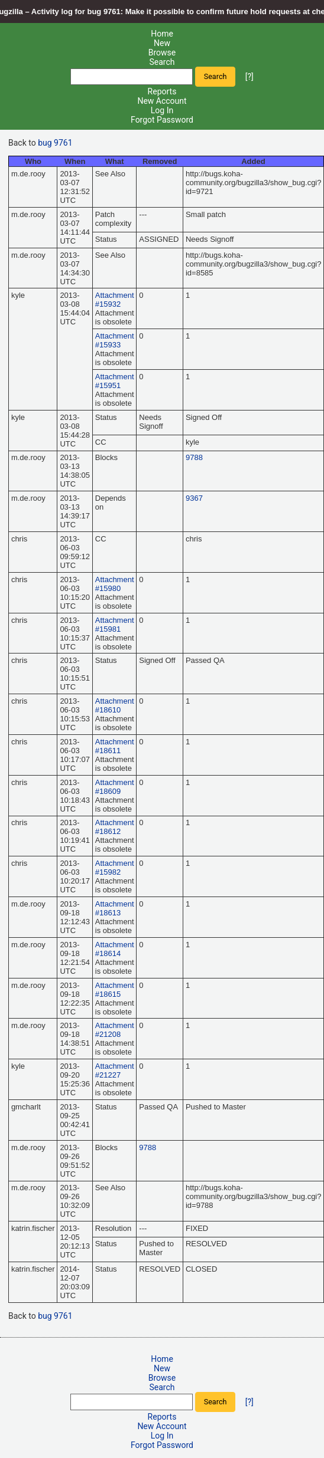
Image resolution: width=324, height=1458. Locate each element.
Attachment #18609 (114, 787)
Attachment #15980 (114, 584)
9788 (194, 457)
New (162, 43)
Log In (162, 110)
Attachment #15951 (114, 381)
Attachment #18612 (114, 827)
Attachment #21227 (114, 1070)
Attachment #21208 (114, 1030)
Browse (162, 52)
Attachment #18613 (114, 908)
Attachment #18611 (114, 746)
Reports (162, 91)
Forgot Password (162, 119)
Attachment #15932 (114, 299)
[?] (249, 76)
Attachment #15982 (114, 867)
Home (162, 33)
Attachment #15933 (114, 340)
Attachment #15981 (114, 624)
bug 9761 (55, 142)
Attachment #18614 (114, 949)
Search (161, 62)
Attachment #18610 (114, 705)
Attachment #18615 (114, 990)
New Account (161, 101)
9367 (194, 498)
